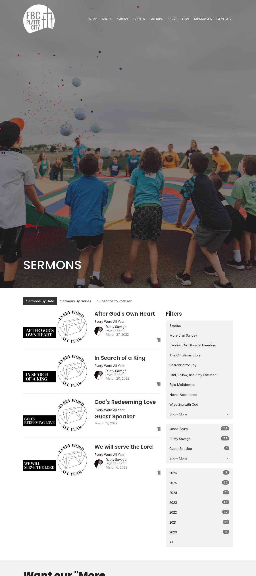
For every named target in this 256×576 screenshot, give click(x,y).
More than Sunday (183, 335)
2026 (199, 472)
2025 (199, 482)
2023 (199, 502)
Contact (224, 18)
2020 (199, 532)
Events (139, 18)
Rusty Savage (199, 438)
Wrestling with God (183, 404)
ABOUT (107, 18)
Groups (156, 18)
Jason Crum (199, 428)
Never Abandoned (183, 395)
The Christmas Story (185, 355)
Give (186, 18)
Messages (203, 18)
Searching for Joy (182, 365)
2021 (199, 522)
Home (92, 18)
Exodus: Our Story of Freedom (192, 345)
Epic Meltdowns (181, 385)
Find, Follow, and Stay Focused (192, 375)
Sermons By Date (40, 301)
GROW (122, 18)
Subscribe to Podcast (114, 301)
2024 (199, 492)
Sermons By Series (75, 301)
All (171, 542)
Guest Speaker (199, 448)
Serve (172, 18)
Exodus (175, 325)
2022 (199, 512)
